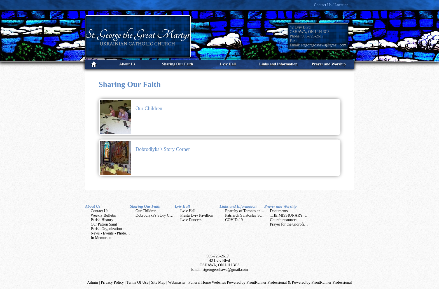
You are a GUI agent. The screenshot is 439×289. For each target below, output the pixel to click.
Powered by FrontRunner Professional (322, 282)
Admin (92, 282)
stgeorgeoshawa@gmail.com (323, 45)
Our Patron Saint (104, 224)
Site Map (158, 282)
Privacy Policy (112, 282)
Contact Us (99, 211)
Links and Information (238, 206)
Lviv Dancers (191, 220)
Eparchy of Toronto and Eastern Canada (256, 211)
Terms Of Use (137, 282)
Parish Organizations (107, 229)
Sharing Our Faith (145, 206)
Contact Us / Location (331, 5)
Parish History (102, 220)
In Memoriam (101, 238)
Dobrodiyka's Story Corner (163, 149)
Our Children (149, 108)
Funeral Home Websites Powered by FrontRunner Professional (237, 282)
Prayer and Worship (280, 206)
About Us (92, 206)
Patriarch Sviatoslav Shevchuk (249, 215)
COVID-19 (234, 220)
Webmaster (177, 282)
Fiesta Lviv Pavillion (196, 215)
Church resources (283, 220)
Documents (279, 211)
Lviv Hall (182, 206)
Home (93, 64)
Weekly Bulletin (103, 215)
